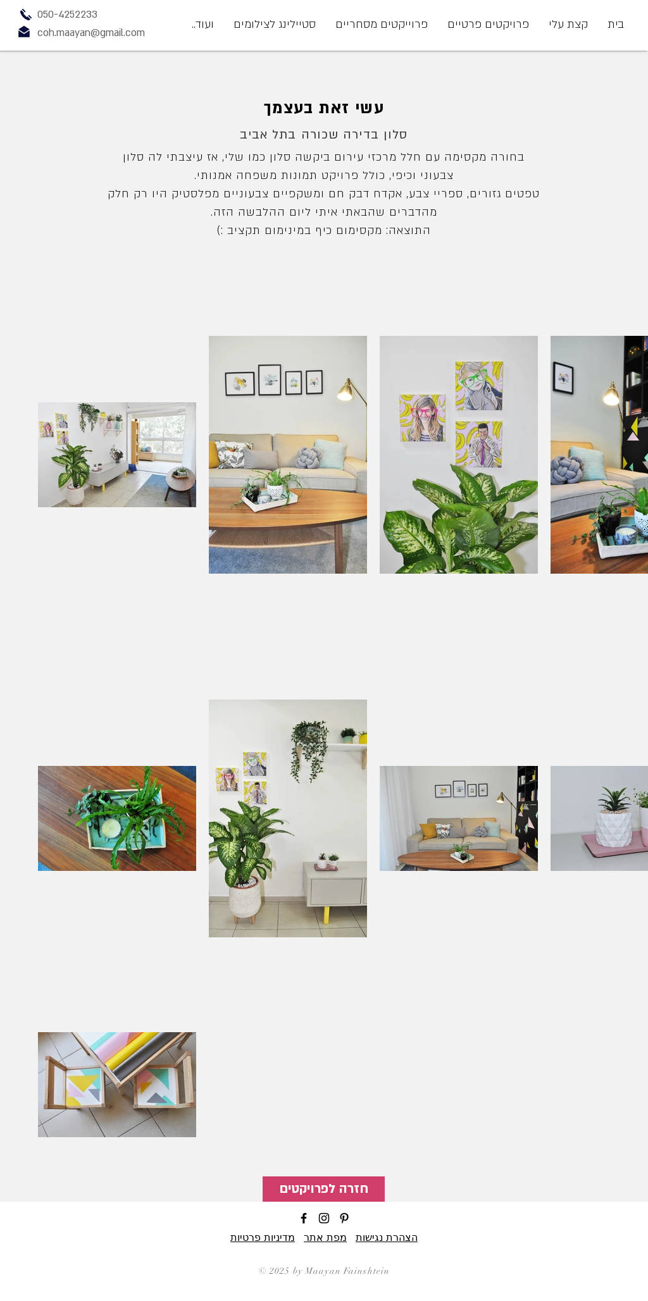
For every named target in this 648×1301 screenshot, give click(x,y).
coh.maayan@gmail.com (91, 33)
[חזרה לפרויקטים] (324, 1189)
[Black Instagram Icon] (324, 1218)
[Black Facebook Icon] (304, 1218)
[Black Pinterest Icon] (344, 1218)
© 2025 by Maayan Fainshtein (324, 1271)
